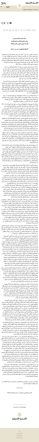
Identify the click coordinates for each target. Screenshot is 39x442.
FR (16, 30)
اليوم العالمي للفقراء (28, 9)
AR (4, 30)
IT (18, 30)
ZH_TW (34, 30)
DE (7, 30)
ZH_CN (28, 30)
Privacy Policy (19, 437)
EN (10, 30)
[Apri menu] (2, 3)
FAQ (19, 431)
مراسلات (35, 9)
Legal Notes (19, 433)
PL (21, 30)
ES (13, 30)
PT (24, 30)
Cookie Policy (19, 435)
